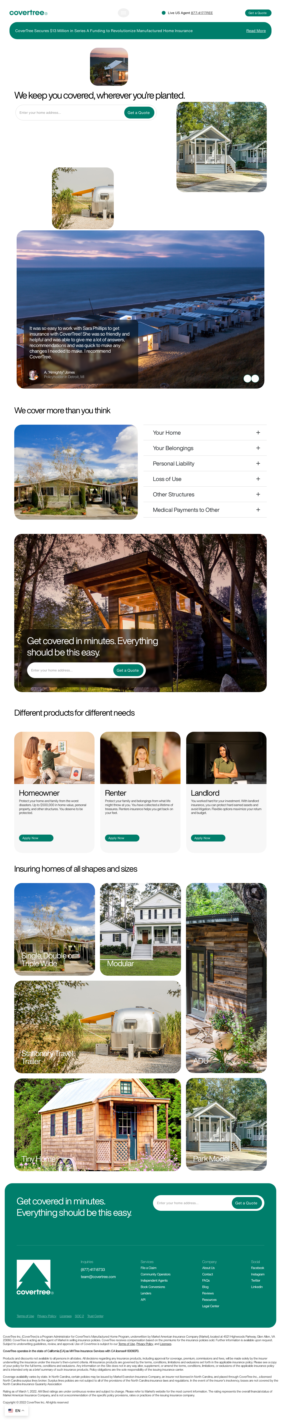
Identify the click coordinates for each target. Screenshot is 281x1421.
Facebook (257, 1267)
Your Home (167, 432)
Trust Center (95, 1315)
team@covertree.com (98, 1276)
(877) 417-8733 (93, 1269)
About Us (208, 1267)
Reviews (208, 1293)
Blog (205, 1286)
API (143, 1299)
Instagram (257, 1274)
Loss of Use (167, 479)
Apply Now (30, 838)
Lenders (146, 1293)
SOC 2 (79, 1315)
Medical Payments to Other (186, 509)
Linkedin (256, 1286)
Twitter (255, 1280)
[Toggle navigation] (123, 12)
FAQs (206, 1280)
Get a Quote (257, 13)
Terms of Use (25, 1315)
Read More (256, 31)
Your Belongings (173, 448)
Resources (209, 1299)
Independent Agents (154, 1280)
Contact (207, 1274)
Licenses (65, 1315)
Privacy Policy (46, 1315)
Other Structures (173, 494)
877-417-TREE (202, 12)
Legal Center (210, 1305)
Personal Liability (174, 463)
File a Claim (148, 1267)
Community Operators (155, 1274)
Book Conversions (153, 1286)
